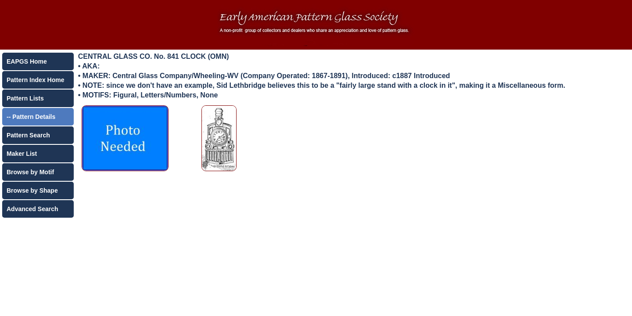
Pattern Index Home (35, 79)
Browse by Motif (30, 172)
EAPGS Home (27, 61)
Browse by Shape (32, 190)
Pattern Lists (25, 98)
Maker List (22, 153)
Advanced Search (32, 208)
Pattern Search (28, 135)
